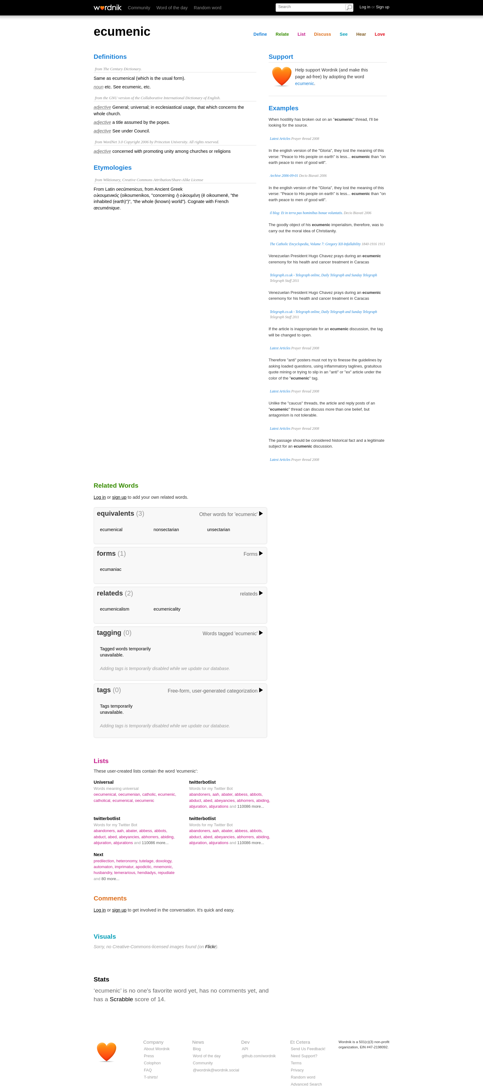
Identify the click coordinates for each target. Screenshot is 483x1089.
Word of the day (172, 7)
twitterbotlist (202, 782)
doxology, (164, 861)
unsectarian (218, 529)
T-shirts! (151, 1077)
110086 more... (250, 806)
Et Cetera (300, 1042)
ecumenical (111, 529)
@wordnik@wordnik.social (216, 1070)
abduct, (196, 800)
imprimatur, (125, 866)
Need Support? (304, 1056)
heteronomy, (127, 861)
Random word (207, 7)
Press (149, 1056)
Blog (197, 1048)
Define (260, 34)
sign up (119, 497)
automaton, (104, 866)
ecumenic (304, 83)
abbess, (242, 794)
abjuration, (199, 806)
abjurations (219, 806)
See (344, 34)
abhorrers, (246, 800)
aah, (217, 794)
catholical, (103, 800)
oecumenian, (130, 794)
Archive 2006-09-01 (284, 175)
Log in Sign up (374, 7)
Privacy (297, 1070)
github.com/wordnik (259, 1056)
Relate (282, 34)
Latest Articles (280, 138)
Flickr (210, 946)
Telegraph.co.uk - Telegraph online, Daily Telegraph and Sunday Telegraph (323, 275)
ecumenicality (167, 609)
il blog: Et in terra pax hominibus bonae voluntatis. (306, 213)
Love (380, 34)
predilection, (105, 861)
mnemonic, (163, 866)
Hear (361, 34)
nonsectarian (166, 529)
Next (98, 854)
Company (153, 1042)
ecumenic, (167, 794)
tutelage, (147, 861)
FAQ (148, 1070)
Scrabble (121, 999)
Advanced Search (306, 1084)
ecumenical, (123, 800)
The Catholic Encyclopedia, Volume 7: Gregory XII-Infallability (315, 244)
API (245, 1048)
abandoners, (201, 794)
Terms (296, 1063)
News (198, 1042)
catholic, (150, 794)
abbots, (256, 794)
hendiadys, (147, 872)
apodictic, (144, 866)
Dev (245, 1042)
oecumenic (144, 800)
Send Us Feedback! (308, 1048)
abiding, (263, 800)
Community (139, 7)
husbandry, (104, 872)
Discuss (322, 34)
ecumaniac (111, 569)
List (302, 34)
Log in (100, 497)
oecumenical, (106, 794)
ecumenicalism (114, 609)
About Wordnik (157, 1048)
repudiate (166, 872)
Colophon (152, 1063)
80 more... (110, 878)
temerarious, (126, 872)
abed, (208, 800)
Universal (104, 782)
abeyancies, (225, 800)
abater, (227, 794)
